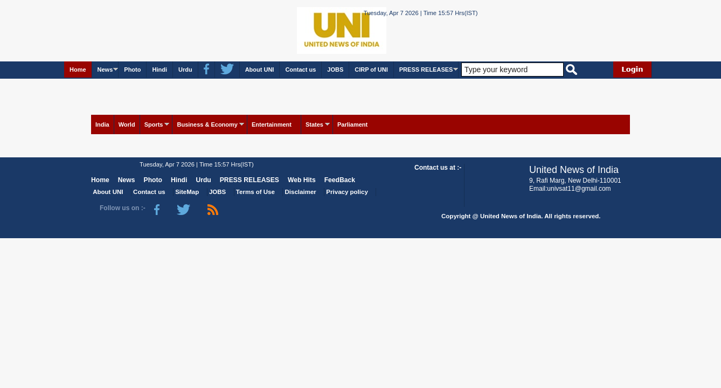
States (314, 124)
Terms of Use (255, 192)
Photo (132, 69)
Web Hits (302, 180)
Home (78, 69)
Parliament (352, 124)
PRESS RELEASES (426, 69)
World (127, 124)
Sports (153, 124)
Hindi (159, 69)
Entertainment (272, 124)
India (102, 124)
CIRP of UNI (371, 69)
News (105, 69)
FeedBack (339, 180)
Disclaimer (300, 192)
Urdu (185, 69)
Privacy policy (347, 192)
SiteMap (187, 192)
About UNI (259, 69)
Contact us (300, 69)
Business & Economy (207, 124)
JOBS (335, 69)
